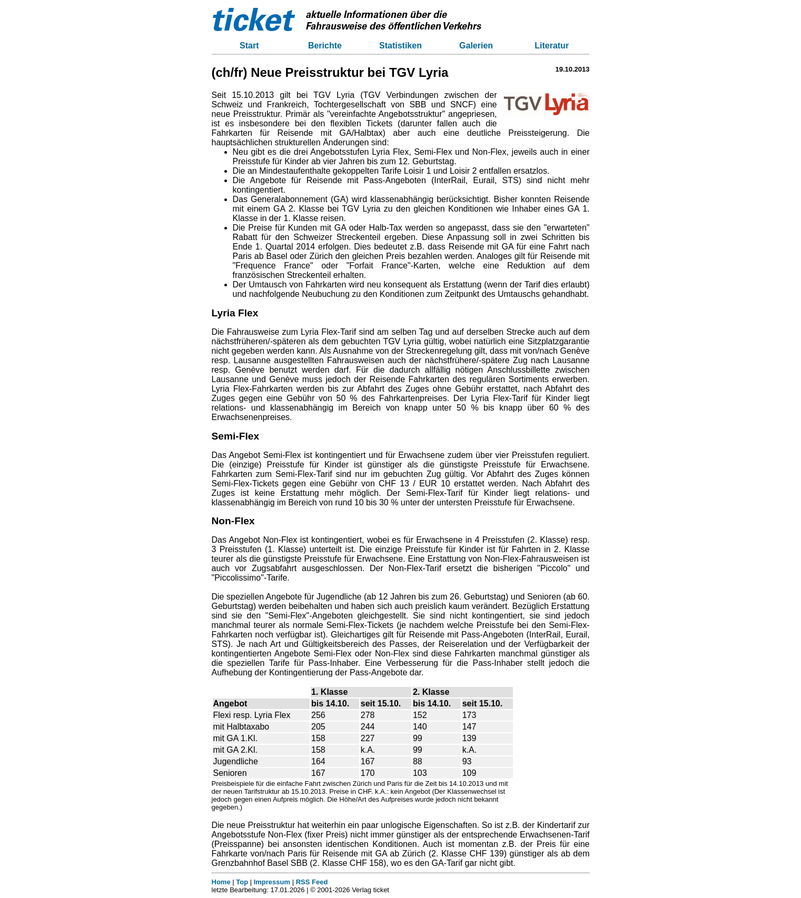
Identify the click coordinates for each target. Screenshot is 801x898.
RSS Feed (312, 882)
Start (249, 45)
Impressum (272, 882)
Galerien (476, 45)
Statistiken (400, 45)
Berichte (325, 45)
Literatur (552, 45)
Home (221, 882)
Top (242, 882)
